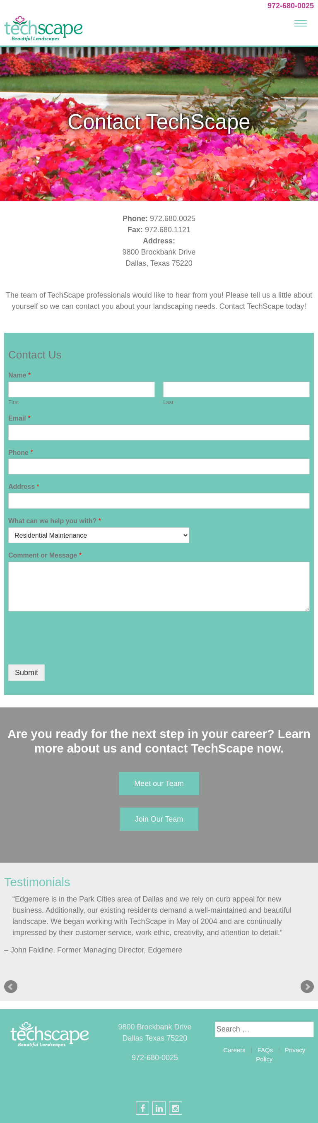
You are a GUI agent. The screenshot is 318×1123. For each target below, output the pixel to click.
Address (23, 486)
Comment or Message (45, 555)
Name (19, 375)
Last (168, 402)
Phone (20, 452)
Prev (10, 986)
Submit (26, 673)
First (13, 402)
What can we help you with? (54, 520)
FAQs (265, 1049)
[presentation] (71, 651)
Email (19, 418)
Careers (234, 1049)
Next (307, 986)
